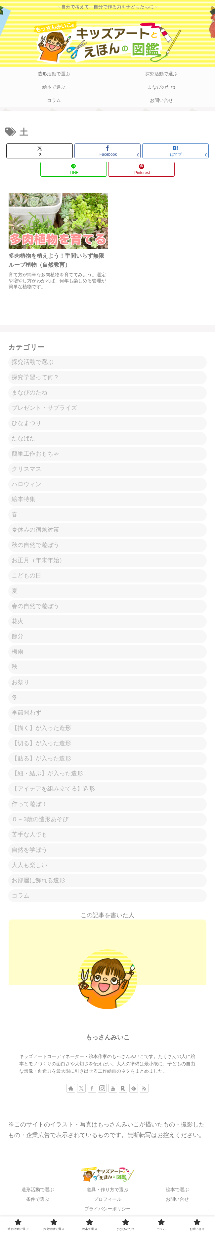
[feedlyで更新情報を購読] (133, 1091)
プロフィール (107, 1201)
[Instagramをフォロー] (102, 1091)
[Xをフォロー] (81, 1091)
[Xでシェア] (39, 150)
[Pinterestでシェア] (141, 169)
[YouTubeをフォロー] (112, 1091)
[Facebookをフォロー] (92, 1091)
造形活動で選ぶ (38, 1192)
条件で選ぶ (37, 1201)
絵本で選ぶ (177, 1192)
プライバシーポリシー (107, 1211)
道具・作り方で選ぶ (107, 1192)
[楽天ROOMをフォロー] (123, 1091)
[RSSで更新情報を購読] (144, 1091)
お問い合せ (177, 1201)
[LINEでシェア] (73, 169)
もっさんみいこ (108, 1039)
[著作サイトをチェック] (70, 1091)
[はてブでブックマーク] (175, 150)
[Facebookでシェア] (107, 150)
